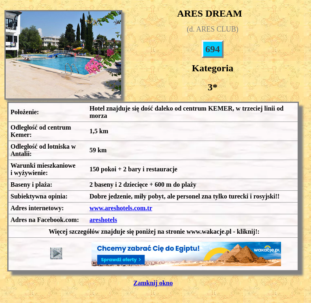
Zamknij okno (153, 283)
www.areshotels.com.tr (120, 208)
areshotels (103, 219)
